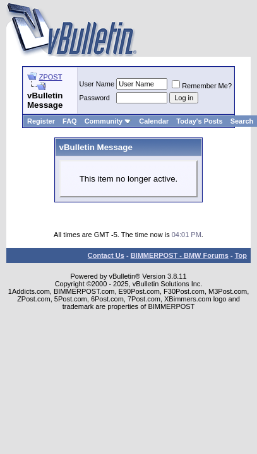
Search (242, 121)
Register (41, 121)
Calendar (154, 121)
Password (95, 98)
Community (108, 121)
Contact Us (106, 255)
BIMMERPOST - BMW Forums (180, 255)
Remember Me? (202, 86)
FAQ (70, 121)
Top (241, 255)
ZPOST (51, 77)
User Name (97, 84)
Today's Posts (199, 121)
